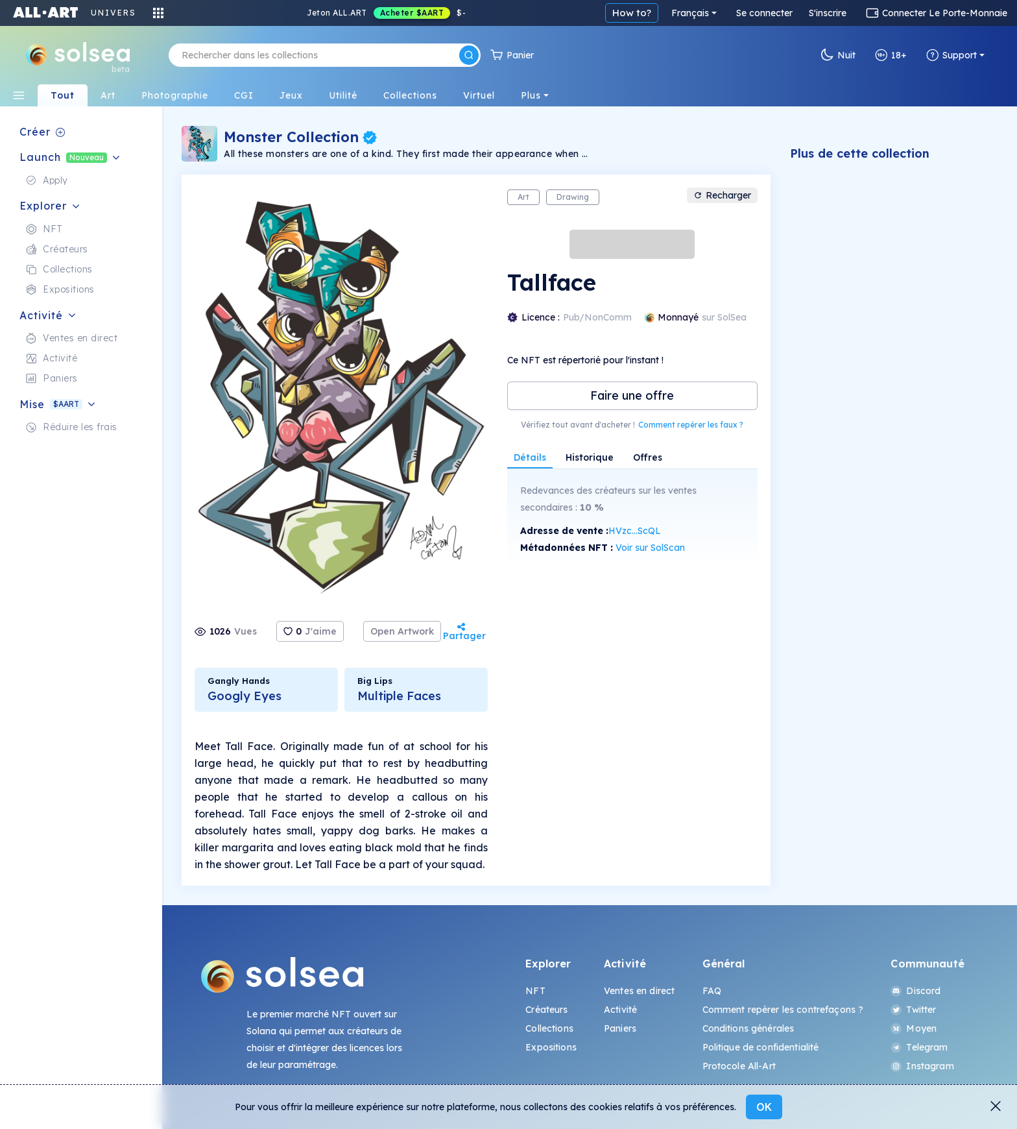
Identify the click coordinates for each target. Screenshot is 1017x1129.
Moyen (914, 1028)
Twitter (913, 1009)
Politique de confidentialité (760, 1047)
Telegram (919, 1047)
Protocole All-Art (739, 1066)
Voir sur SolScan (650, 547)
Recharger (722, 195)
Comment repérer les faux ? (690, 425)
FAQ (711, 991)
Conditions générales (748, 1028)
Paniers (620, 1028)
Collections (549, 1028)
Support (951, 55)
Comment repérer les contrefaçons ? (783, 1009)
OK (764, 1106)
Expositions (551, 1047)
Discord (915, 991)
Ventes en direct (639, 991)
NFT (535, 991)
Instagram (922, 1066)
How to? (631, 12)
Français (690, 13)
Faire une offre (632, 395)
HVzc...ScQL (634, 531)
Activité (620, 1009)
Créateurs (546, 1009)
